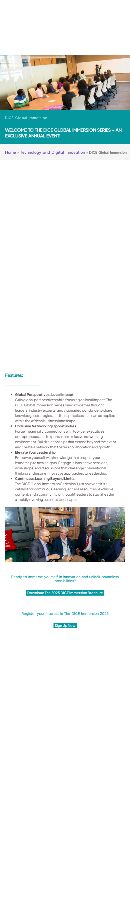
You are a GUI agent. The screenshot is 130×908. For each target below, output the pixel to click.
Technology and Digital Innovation (52, 152)
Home (10, 152)
